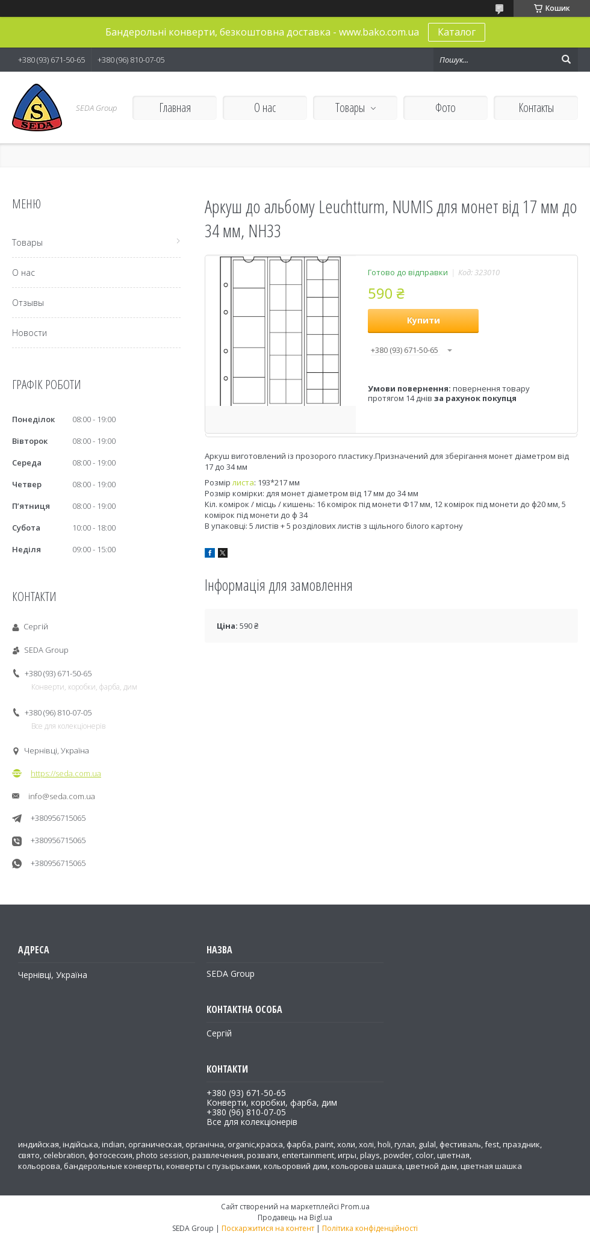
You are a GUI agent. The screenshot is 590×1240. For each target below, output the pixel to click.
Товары (350, 107)
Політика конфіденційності (370, 1228)
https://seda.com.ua (66, 773)
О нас (265, 107)
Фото (445, 107)
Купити (423, 320)
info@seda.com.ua (61, 796)
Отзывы (28, 302)
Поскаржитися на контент (268, 1228)
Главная (175, 107)
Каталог (457, 32)
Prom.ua (355, 1206)
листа (243, 482)
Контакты (536, 107)
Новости (29, 332)
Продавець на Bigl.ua (295, 1217)
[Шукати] (566, 60)
